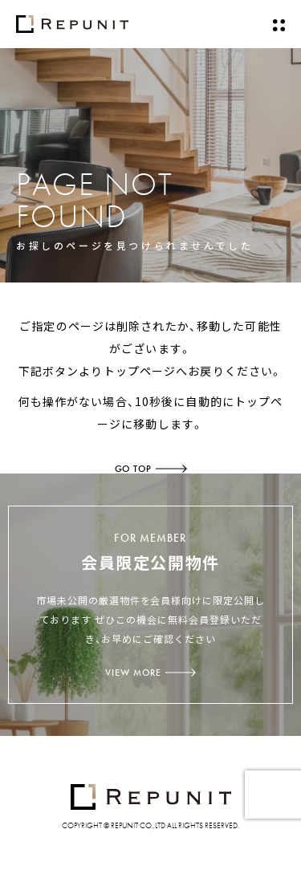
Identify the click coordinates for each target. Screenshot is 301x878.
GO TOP (151, 468)
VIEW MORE (150, 672)
